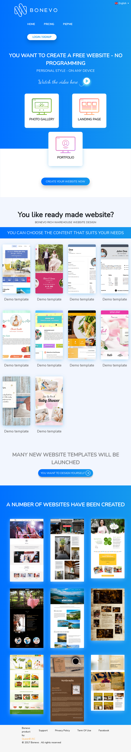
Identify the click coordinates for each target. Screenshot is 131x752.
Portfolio (65, 157)
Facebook (104, 730)
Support (43, 730)
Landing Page (89, 119)
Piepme (67, 24)
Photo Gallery (41, 119)
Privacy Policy (62, 730)
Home (31, 24)
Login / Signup (41, 37)
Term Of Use (84, 730)
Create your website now (65, 181)
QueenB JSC (28, 739)
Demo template (16, 299)
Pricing (49, 24)
